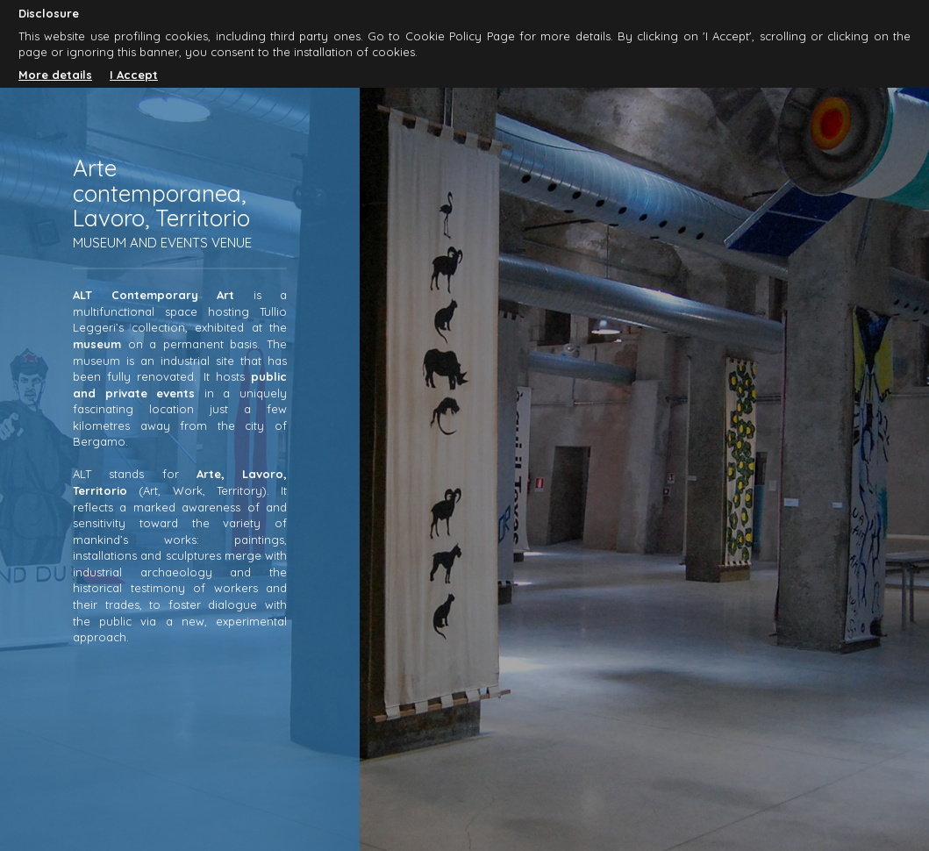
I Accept (134, 75)
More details (55, 75)
